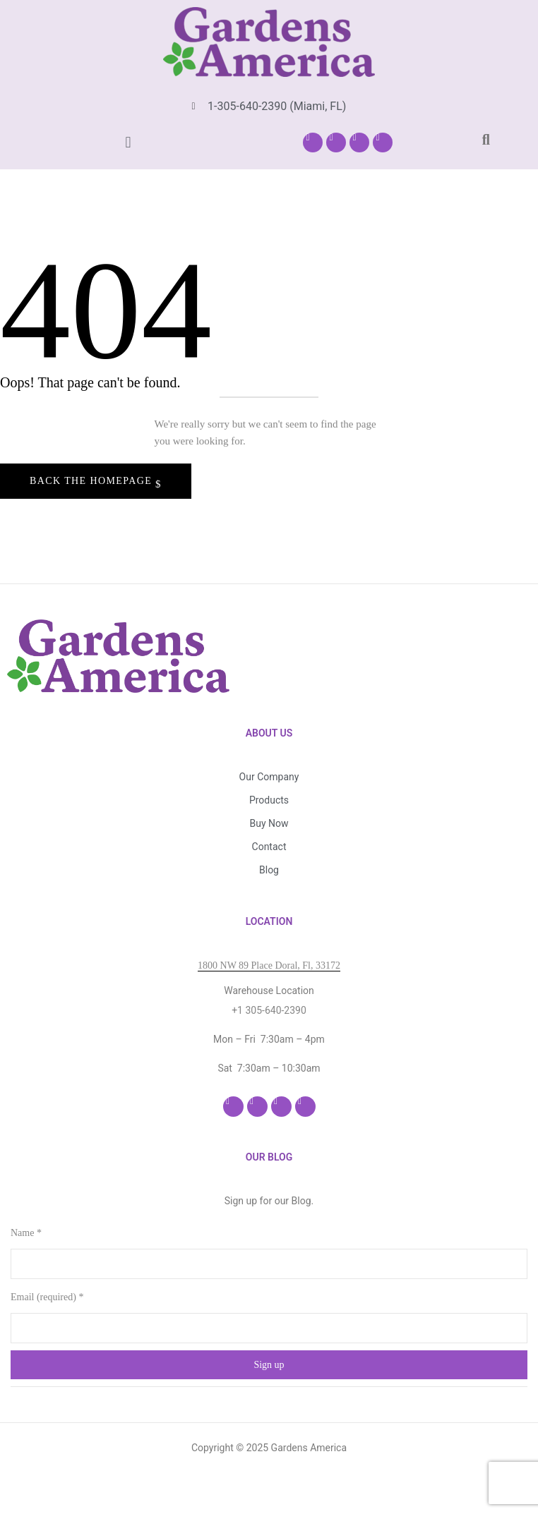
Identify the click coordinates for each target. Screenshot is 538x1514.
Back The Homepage (92, 481)
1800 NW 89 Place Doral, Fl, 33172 (269, 965)
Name (26, 1233)
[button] (128, 142)
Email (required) (47, 1297)
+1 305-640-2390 (269, 1010)
